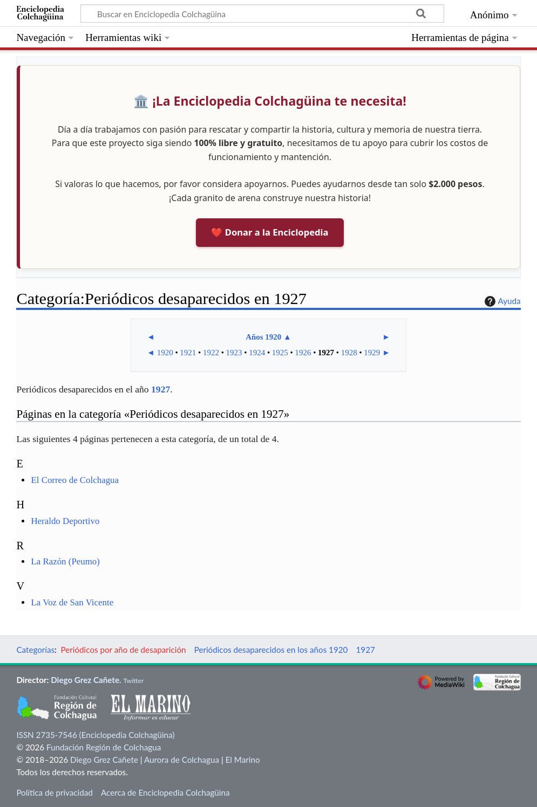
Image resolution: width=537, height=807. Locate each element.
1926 (303, 352)
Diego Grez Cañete (85, 680)
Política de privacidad (54, 792)
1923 (234, 352)
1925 (280, 352)
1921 (188, 352)
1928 (349, 352)
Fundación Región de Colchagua (103, 747)
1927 (326, 352)
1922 (211, 352)
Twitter (133, 681)
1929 (372, 352)
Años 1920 (263, 337)
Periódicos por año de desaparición (123, 649)
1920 (165, 352)
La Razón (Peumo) (65, 561)
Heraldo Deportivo (65, 521)
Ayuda (501, 301)
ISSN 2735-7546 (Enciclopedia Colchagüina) (95, 735)
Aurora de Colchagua (181, 759)
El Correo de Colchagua (75, 480)
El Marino (243, 759)
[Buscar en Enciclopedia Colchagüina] (262, 13)
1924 (257, 352)
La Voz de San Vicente (72, 602)
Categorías (35, 649)
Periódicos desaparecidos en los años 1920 (271, 649)
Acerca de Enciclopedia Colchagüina (165, 792)
